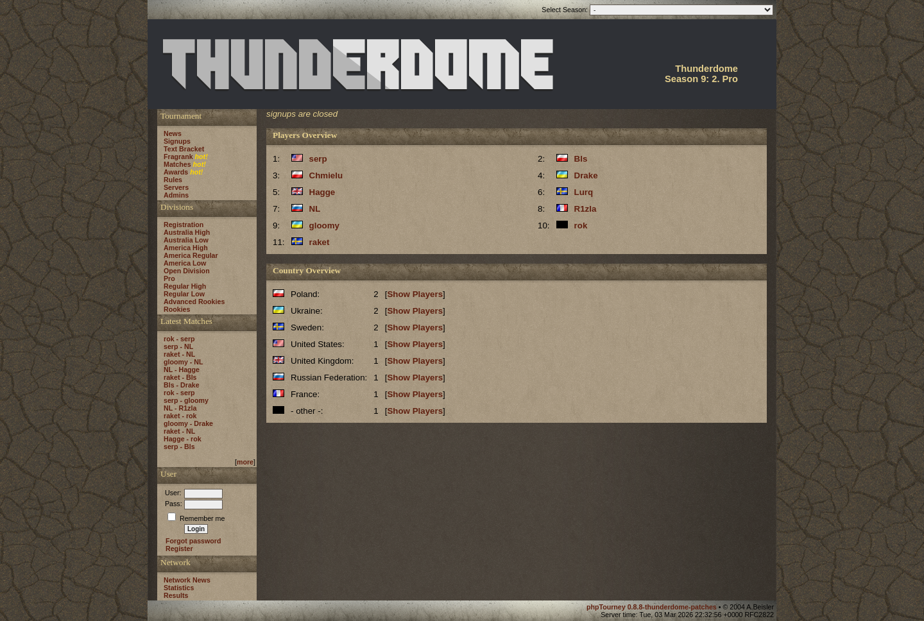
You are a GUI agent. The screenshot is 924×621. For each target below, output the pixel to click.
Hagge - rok (182, 439)
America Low (185, 263)
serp (318, 159)
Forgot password (193, 541)
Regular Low (184, 294)
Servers (176, 187)
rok (581, 225)
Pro (169, 278)
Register (179, 548)
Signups (177, 141)
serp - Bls (179, 446)
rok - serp (179, 339)
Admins (176, 195)
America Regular (191, 255)
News (173, 133)
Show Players (415, 294)
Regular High (185, 286)
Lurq (584, 192)
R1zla (585, 209)
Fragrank (178, 156)
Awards (176, 172)
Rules (173, 179)
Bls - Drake (182, 385)
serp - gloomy (186, 400)
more (245, 462)
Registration (183, 224)
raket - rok (180, 416)
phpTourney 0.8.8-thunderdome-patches (652, 607)
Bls (581, 159)
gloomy (324, 225)
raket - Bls (180, 377)
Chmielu (326, 175)
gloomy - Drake (188, 423)
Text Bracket (184, 149)
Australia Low (186, 240)
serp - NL (178, 346)
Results (176, 595)
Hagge (322, 192)
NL (315, 209)
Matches (177, 164)
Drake (586, 175)
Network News (187, 580)
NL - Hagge (182, 369)
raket (319, 242)
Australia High (187, 232)
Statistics (179, 587)
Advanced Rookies (194, 301)
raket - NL (179, 354)
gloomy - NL (183, 362)
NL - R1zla (180, 408)
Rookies (177, 309)
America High (186, 247)
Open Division (187, 271)
